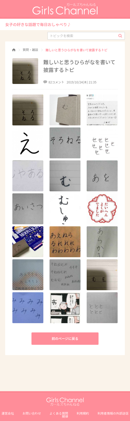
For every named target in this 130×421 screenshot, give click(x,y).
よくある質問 (59, 413)
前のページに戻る (65, 338)
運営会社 (8, 413)
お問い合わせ (31, 413)
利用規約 (83, 413)
